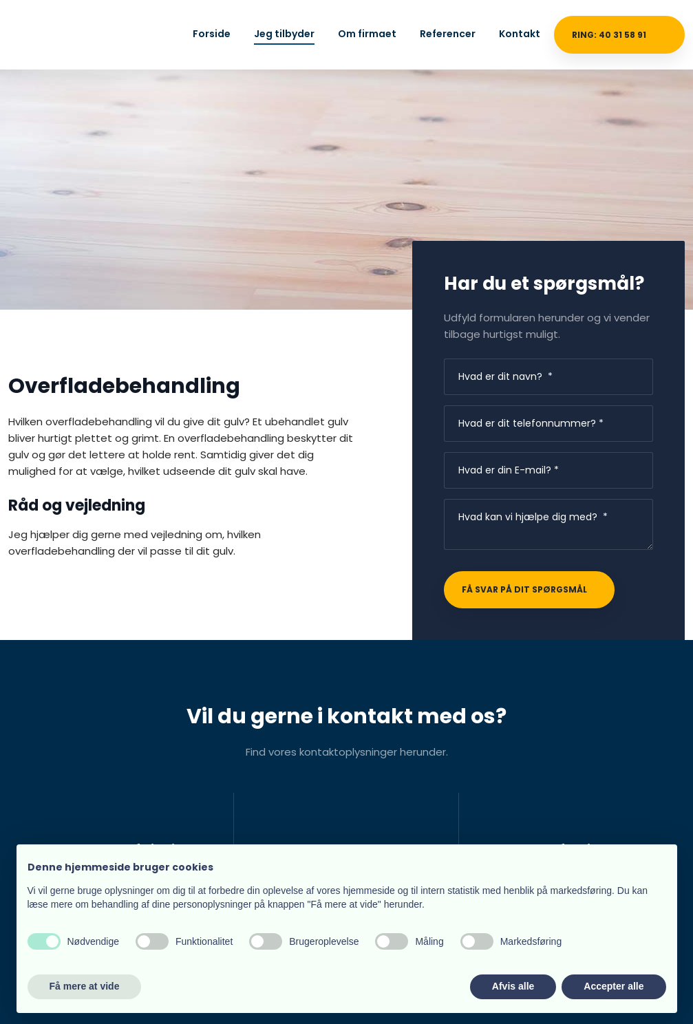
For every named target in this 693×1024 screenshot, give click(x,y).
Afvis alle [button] (513, 986)
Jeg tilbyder (284, 34)
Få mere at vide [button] (85, 986)
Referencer (448, 34)
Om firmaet (367, 34)
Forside (212, 34)
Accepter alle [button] (613, 986)
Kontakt (519, 34)
